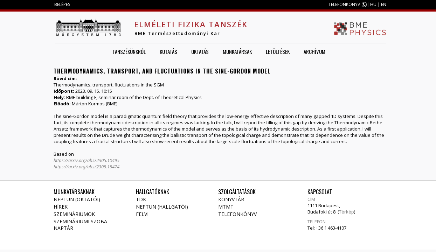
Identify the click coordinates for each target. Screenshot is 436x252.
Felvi (142, 214)
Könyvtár (231, 199)
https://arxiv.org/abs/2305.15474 (86, 166)
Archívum (314, 51)
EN (383, 4)
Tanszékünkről (129, 51)
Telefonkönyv (237, 214)
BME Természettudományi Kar (177, 33)
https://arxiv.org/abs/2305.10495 (86, 160)
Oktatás (200, 51)
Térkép (346, 212)
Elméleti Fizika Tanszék (191, 24)
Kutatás (168, 51)
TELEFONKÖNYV (344, 4)
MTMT (226, 206)
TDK (141, 199)
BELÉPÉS (62, 4)
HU (373, 4)
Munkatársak (237, 51)
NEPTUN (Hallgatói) (162, 206)
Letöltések (278, 51)
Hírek (61, 206)
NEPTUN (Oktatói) (77, 199)
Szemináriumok (74, 214)
